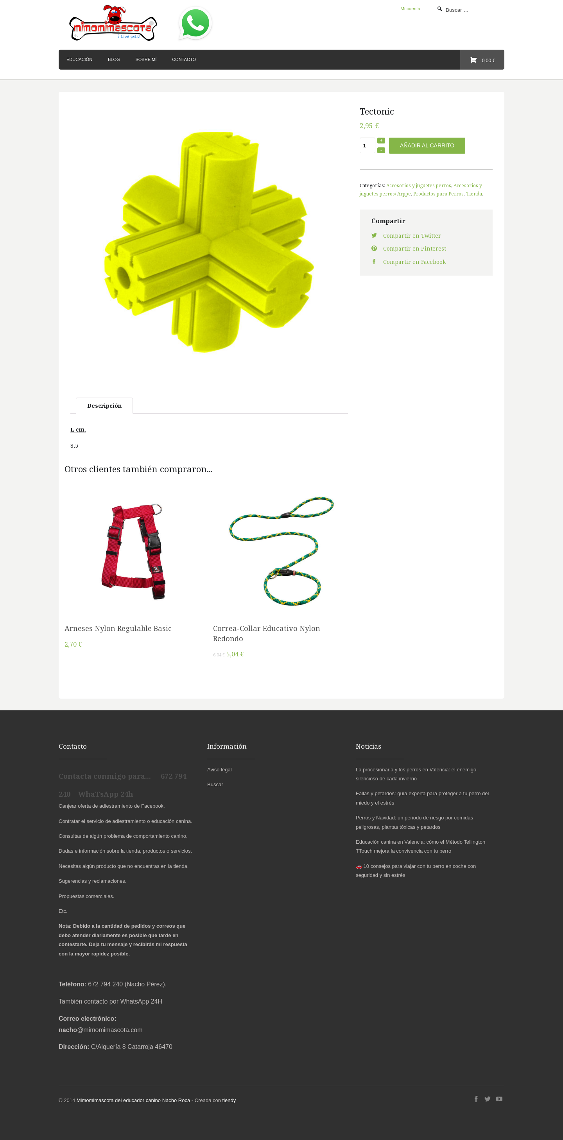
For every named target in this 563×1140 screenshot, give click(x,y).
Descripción (104, 405)
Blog (114, 59)
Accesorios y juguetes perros (418, 185)
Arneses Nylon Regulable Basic (118, 628)
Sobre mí (145, 59)
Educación (79, 59)
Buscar (215, 784)
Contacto (184, 59)
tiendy (229, 1100)
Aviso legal (219, 770)
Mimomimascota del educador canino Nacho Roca (133, 1100)
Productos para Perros (438, 193)
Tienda (474, 193)
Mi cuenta (410, 8)
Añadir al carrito (427, 145)
